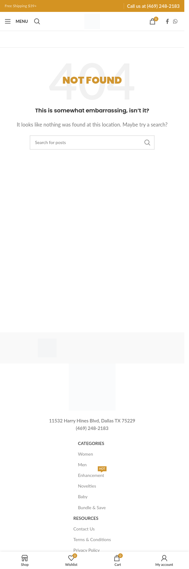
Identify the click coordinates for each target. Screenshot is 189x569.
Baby (82, 496)
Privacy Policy (86, 550)
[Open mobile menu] (16, 21)
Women (85, 454)
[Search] (37, 21)
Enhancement (92, 474)
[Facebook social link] (167, 21)
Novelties (87, 486)
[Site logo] (92, 20)
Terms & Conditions (92, 539)
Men (82, 464)
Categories (91, 443)
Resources (85, 518)
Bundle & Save (92, 507)
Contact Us (84, 528)
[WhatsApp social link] (175, 21)
